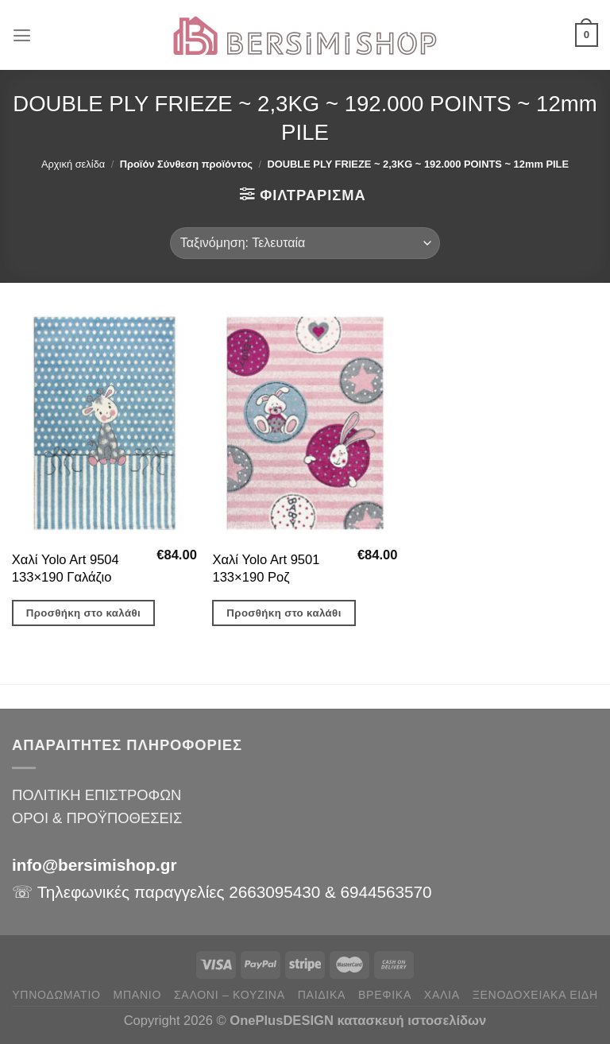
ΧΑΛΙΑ (442, 994)
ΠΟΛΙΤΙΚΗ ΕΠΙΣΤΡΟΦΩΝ (96, 795)
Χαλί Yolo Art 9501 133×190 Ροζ (265, 568)
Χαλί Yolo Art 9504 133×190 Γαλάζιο (65, 568)
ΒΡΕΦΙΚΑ (384, 994)
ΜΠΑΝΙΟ (137, 994)
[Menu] (23, 35)
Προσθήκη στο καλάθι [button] (83, 613)
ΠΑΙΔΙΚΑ (322, 994)
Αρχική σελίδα (73, 164)
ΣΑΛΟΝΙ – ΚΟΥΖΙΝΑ (229, 994)
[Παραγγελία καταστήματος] (305, 243)
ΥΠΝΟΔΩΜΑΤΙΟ (56, 994)
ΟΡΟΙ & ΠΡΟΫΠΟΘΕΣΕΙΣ (97, 818)
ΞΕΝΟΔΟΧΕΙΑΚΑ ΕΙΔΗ (535, 994)
